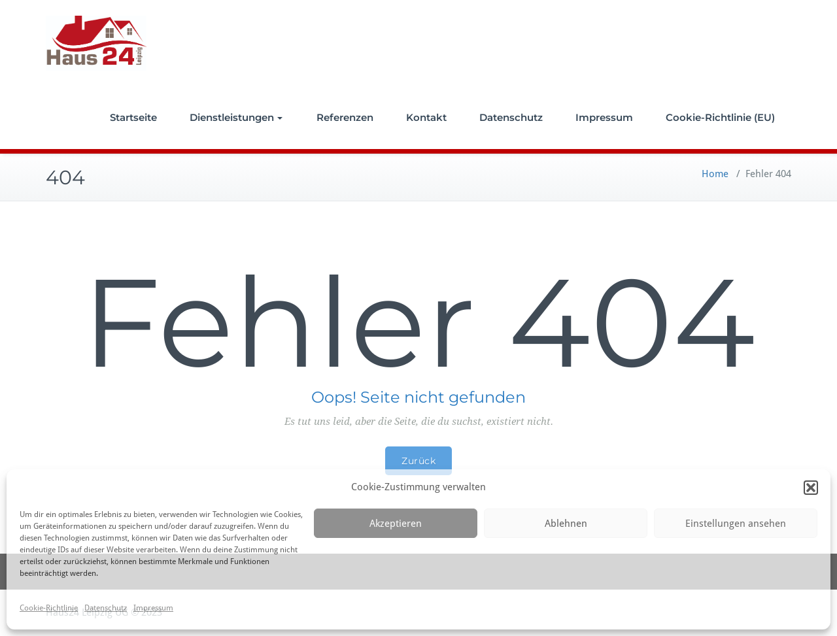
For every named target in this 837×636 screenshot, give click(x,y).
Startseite (133, 117)
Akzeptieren (395, 523)
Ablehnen (566, 523)
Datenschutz (105, 607)
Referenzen (344, 117)
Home (715, 174)
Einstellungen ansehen (735, 523)
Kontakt (426, 117)
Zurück (418, 461)
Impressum (153, 607)
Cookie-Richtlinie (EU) (720, 117)
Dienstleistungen (236, 117)
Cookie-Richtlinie (49, 607)
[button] (810, 487)
